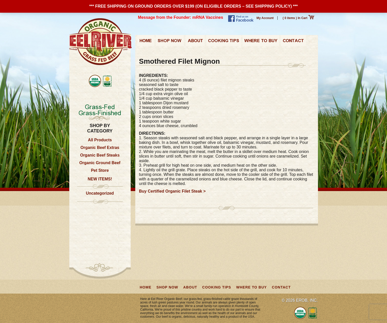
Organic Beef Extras (99, 147)
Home (145, 42)
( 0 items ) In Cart (298, 18)
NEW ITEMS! (100, 179)
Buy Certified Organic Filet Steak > (172, 191)
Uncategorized (100, 193)
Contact (293, 42)
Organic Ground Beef (100, 163)
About (195, 42)
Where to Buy (261, 42)
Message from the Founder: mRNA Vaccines (180, 17)
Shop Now (170, 42)
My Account (265, 18)
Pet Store (100, 170)
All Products (100, 140)
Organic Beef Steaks (100, 155)
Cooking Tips (223, 42)
